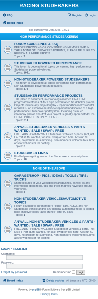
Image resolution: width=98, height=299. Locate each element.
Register (20, 248)
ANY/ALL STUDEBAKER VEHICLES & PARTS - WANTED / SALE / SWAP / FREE (50, 128)
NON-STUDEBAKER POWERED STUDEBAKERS (52, 79)
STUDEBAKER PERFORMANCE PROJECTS (48, 96)
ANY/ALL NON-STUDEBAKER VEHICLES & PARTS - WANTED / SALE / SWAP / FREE (54, 223)
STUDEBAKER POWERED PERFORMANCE (48, 63)
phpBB (36, 289)
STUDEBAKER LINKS (31, 153)
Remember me (64, 272)
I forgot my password (14, 272)
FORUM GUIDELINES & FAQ (36, 44)
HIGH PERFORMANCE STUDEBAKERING (49, 36)
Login (5, 248)
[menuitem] (7, 15)
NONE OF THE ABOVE (49, 168)
